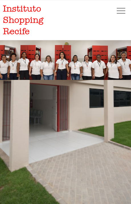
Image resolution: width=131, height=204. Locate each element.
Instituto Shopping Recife (23, 20)
